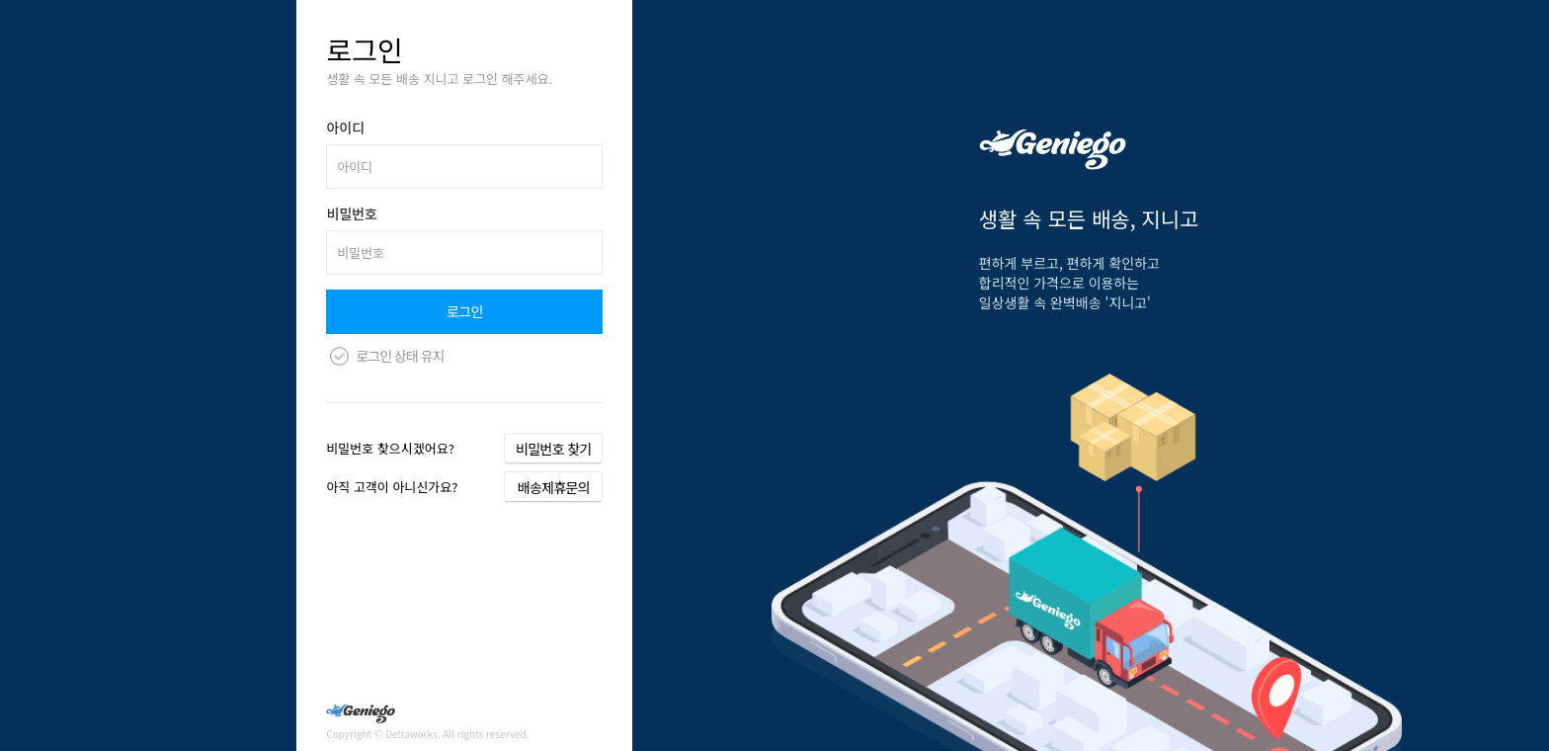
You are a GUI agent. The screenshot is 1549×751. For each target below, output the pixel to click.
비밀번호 (351, 213)
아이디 (345, 127)
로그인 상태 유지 (400, 356)
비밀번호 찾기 (553, 449)
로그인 (465, 311)
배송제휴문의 (554, 487)
